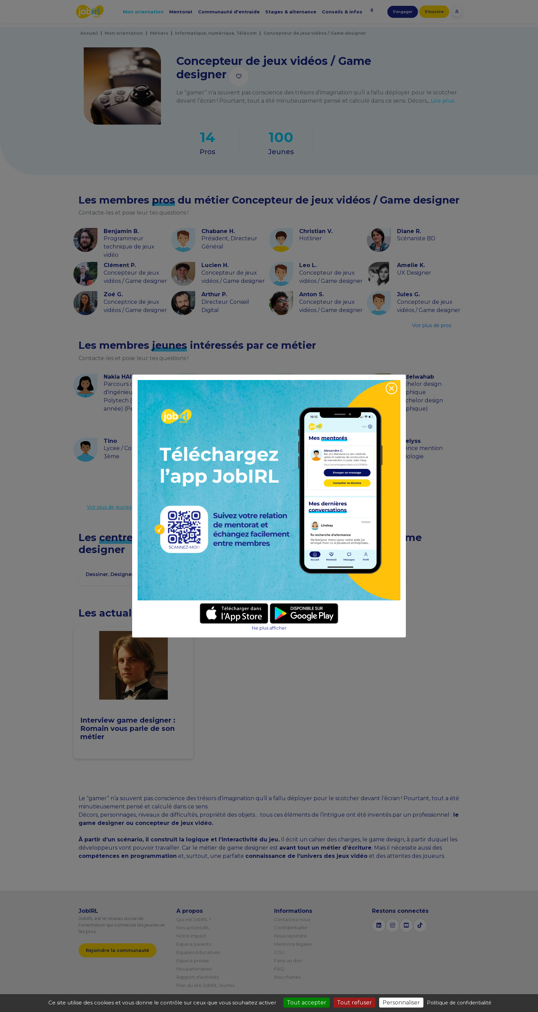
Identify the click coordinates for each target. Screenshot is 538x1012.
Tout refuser (354, 1002)
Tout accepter (306, 1002)
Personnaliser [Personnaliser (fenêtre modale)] (401, 1002)
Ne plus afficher (269, 628)
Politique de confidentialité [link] (459, 1003)
